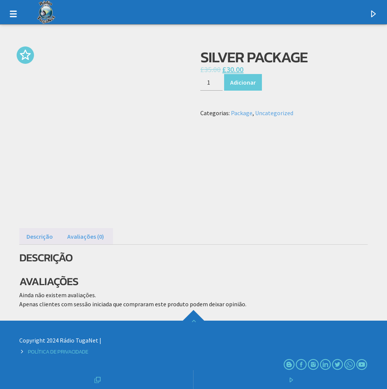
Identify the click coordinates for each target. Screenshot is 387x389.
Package (241, 113)
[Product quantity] (211, 82)
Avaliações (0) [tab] (85, 236)
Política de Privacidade (58, 351)
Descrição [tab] (39, 236)
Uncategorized (274, 113)
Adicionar (243, 82)
